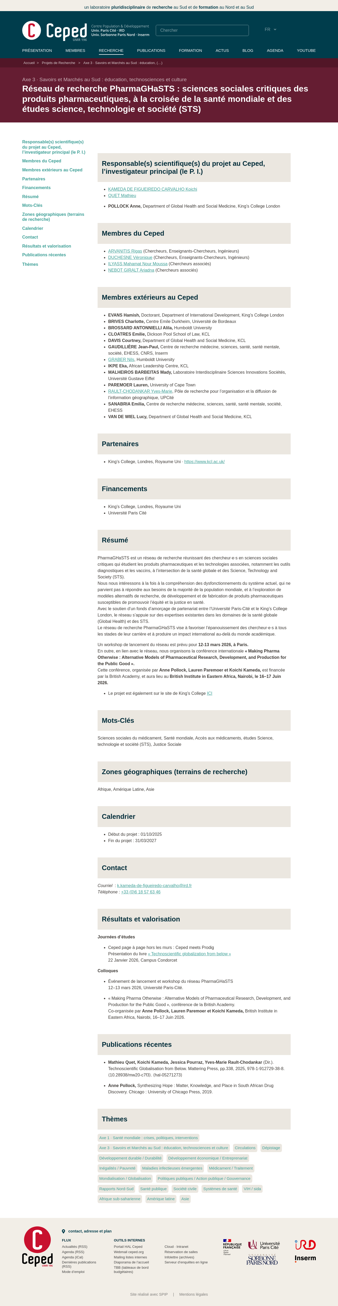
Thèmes (30, 264)
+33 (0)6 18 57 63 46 (141, 892)
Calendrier (32, 228)
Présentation (37, 50)
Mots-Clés (32, 205)
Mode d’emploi (73, 1272)
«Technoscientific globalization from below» (189, 954)
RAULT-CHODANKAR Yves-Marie (140, 391)
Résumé (30, 196)
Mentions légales (193, 1294)
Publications (151, 50)
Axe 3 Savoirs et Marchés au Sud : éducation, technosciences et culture (163, 1147)
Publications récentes (44, 255)
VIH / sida (252, 1188)
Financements (36, 187)
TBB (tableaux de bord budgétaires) (131, 1270)
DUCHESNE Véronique (130, 257)
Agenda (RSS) (73, 1252)
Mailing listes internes (130, 1257)
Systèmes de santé (220, 1188)
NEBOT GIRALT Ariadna (131, 270)
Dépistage (271, 1147)
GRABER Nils (121, 359)
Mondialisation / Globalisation (125, 1178)
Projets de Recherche (58, 63)
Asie (185, 1199)
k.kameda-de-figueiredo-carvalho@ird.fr (154, 885)
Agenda (275, 50)
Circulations (245, 1147)
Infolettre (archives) (179, 1257)
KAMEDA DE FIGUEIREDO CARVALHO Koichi (152, 189)
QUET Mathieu (122, 195)
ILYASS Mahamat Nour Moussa (137, 264)
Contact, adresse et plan (87, 1231)
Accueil (29, 63)
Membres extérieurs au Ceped (52, 170)
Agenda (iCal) (72, 1257)
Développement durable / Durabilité (130, 1158)
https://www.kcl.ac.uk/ (204, 461)
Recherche (111, 50)
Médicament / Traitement (231, 1168)
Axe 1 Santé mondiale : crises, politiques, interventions (148, 1137)
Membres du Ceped (41, 161)
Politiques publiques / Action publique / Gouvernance (204, 1178)
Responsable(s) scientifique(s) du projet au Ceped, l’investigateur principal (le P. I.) (53, 147)
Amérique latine (161, 1199)
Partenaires (33, 179)
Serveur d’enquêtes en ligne (186, 1262)
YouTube (306, 50)
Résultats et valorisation (46, 246)
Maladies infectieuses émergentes (172, 1168)
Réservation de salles (181, 1252)
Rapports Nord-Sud (116, 1188)
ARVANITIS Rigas (125, 251)
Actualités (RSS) (74, 1247)
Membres (75, 50)
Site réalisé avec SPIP (149, 1294)
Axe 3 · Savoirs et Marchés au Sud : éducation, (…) (122, 63)
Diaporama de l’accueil (131, 1262)
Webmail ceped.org (129, 1252)
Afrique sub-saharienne (119, 1199)
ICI (209, 693)
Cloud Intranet (176, 1247)
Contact (30, 237)
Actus (222, 50)
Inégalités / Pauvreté (117, 1168)
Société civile (185, 1188)
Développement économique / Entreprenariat (207, 1158)
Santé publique (153, 1188)
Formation (190, 50)
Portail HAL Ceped (128, 1247)
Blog (248, 50)
